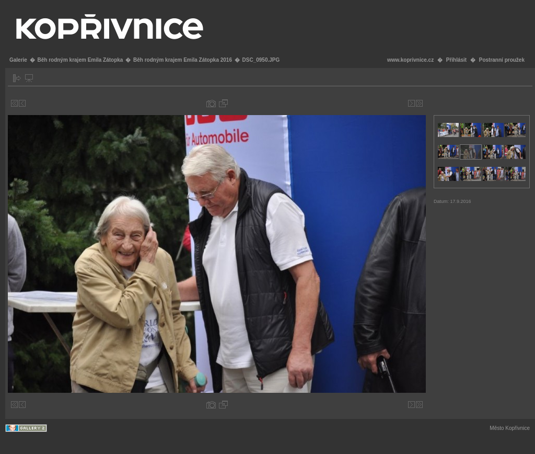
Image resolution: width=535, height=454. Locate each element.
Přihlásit (456, 60)
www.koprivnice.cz (410, 60)
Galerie (18, 60)
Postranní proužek (502, 60)
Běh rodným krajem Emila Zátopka (80, 60)
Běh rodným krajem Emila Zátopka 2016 (182, 60)
